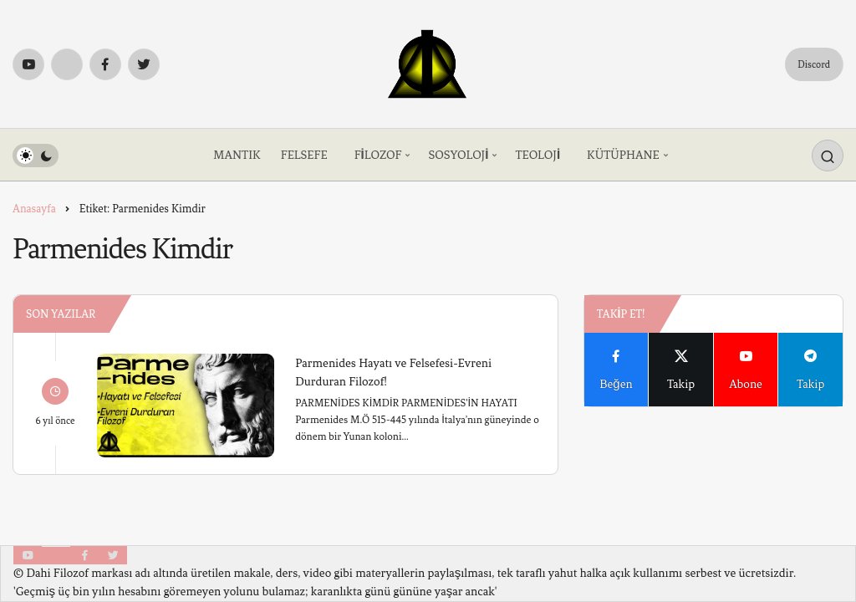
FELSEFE (304, 155)
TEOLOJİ (537, 155)
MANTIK (236, 155)
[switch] (36, 155)
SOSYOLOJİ (458, 155)
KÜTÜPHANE (623, 155)
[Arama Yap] (827, 155)
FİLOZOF (378, 155)
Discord (813, 64)
